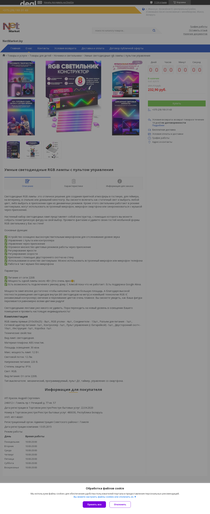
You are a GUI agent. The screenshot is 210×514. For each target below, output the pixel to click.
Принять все (94, 504)
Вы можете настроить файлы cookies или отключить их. (104, 497)
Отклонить (120, 504)
